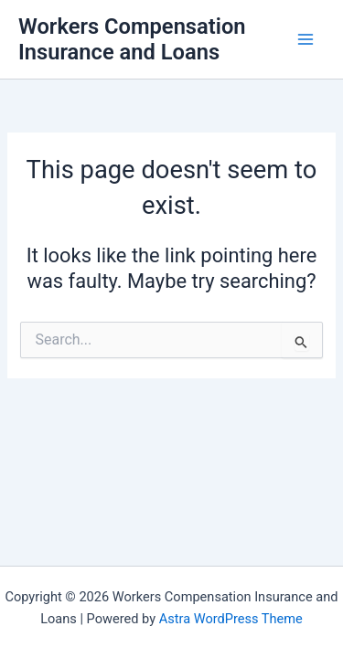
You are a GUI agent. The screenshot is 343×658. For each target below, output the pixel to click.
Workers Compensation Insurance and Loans (132, 39)
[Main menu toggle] (305, 39)
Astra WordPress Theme (231, 618)
